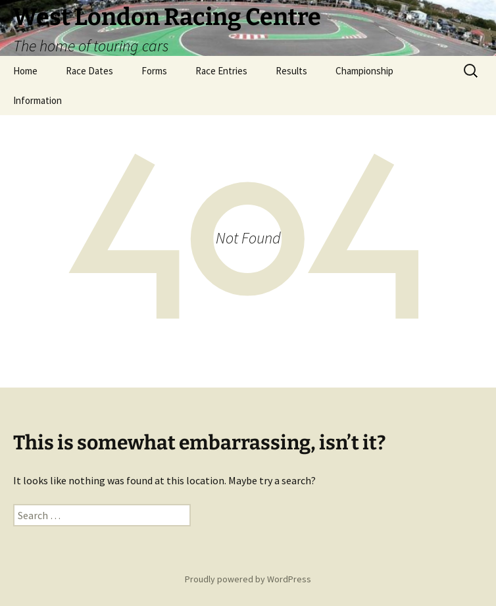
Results (291, 70)
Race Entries (221, 70)
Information (37, 100)
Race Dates (89, 70)
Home (25, 70)
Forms (154, 70)
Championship (364, 70)
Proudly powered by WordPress (248, 579)
